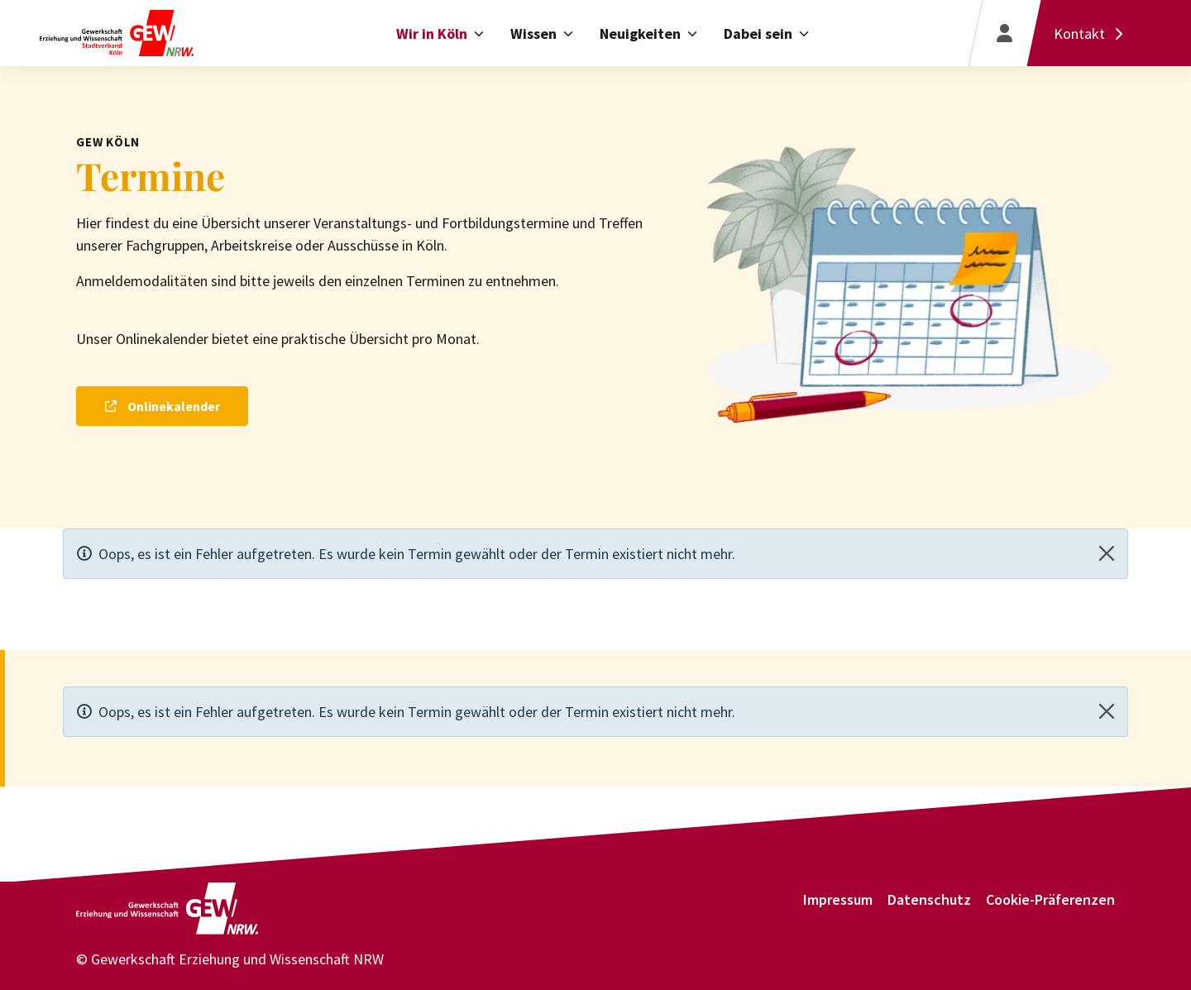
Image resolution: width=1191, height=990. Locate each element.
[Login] (1004, 33)
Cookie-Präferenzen (1050, 899)
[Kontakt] (1092, 33)
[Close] (1106, 553)
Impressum (838, 899)
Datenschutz (929, 899)
